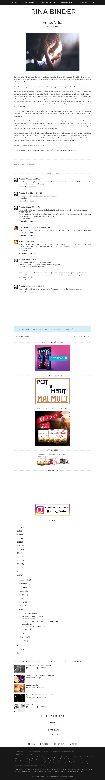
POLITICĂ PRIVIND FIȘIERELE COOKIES (63, 751)
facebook (45, 744)
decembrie (25, 580)
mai (22, 606)
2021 (20, 546)
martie (23, 633)
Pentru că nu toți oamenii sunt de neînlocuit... (41, 621)
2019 (20, 553)
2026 (20, 527)
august (23, 595)
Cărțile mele (28, 2)
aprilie (23, 609)
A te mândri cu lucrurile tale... (34, 627)
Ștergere (32, 187)
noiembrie (25, 584)
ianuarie (24, 641)
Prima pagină (20, 751)
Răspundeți (23, 187)
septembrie (25, 591)
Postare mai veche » (81, 336)
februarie (24, 637)
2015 (20, 568)
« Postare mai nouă (23, 336)
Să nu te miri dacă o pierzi (33, 616)
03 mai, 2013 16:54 (33, 207)
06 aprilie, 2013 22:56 (34, 179)
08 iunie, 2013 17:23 (35, 241)
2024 (19, 535)
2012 (20, 645)
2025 (20, 531)
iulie (22, 598)
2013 (20, 575)
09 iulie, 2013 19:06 (33, 260)
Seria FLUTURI (48, 2)
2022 (19, 542)
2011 (20, 649)
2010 (19, 653)
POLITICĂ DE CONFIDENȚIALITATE (38, 751)
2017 (20, 560)
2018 (20, 557)
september (23, 241)
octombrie (25, 587)
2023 (19, 538)
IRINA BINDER (52, 11)
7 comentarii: (30, 164)
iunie (23, 602)
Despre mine (67, 2)
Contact (83, 2)
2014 (20, 571)
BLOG (14, 2)
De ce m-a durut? (29, 619)
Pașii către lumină (29, 614)
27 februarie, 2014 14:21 (35, 286)
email (33, 744)
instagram (60, 744)
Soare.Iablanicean (26, 227)
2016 (20, 564)
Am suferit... (27, 624)
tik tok (74, 744)
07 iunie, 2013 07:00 (42, 227)
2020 (20, 549)
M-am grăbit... (28, 629)
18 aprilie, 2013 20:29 (34, 193)
